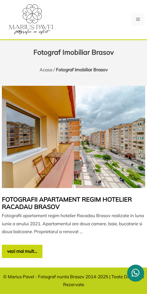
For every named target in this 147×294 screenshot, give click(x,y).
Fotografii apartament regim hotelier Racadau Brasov (67, 203)
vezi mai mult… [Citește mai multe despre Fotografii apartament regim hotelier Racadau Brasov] (22, 251)
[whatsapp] (135, 273)
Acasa (46, 69)
